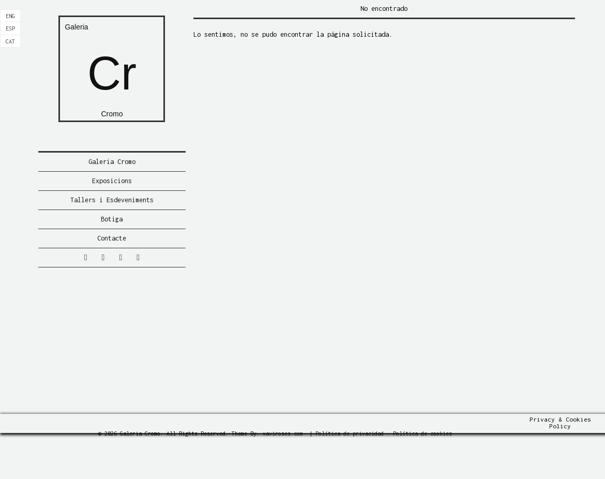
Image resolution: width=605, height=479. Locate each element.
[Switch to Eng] (10, 16)
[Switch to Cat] (10, 41)
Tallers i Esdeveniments (112, 200)
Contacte (111, 238)
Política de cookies (422, 433)
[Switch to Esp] (10, 28)
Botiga (112, 219)
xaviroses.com (283, 433)
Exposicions (112, 181)
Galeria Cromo (111, 162)
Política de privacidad (349, 433)
